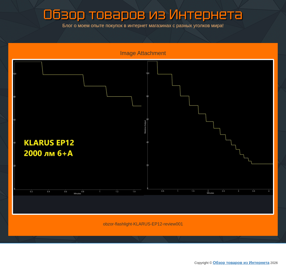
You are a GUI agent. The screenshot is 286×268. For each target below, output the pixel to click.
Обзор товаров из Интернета (143, 14)
